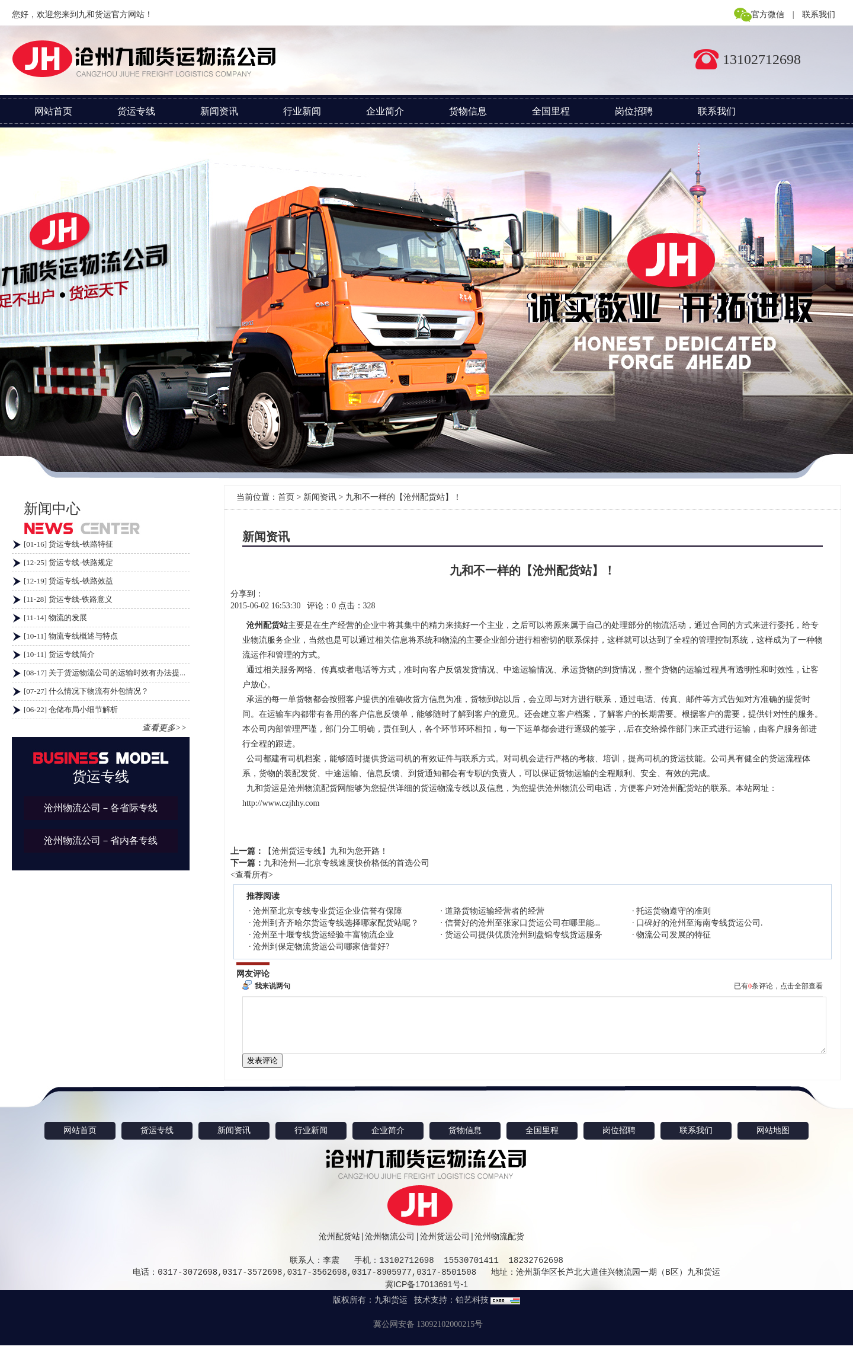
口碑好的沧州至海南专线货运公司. (699, 922)
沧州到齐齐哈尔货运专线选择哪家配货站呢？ (336, 922)
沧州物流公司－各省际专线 (101, 808)
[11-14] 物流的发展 (55, 617)
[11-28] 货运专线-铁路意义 (68, 599)
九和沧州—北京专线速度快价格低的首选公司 (346, 863)
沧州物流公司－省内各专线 (101, 840)
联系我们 (818, 14)
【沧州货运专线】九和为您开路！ (326, 851)
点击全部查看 (801, 986)
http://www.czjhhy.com (280, 803)
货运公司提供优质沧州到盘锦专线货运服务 (523, 934)
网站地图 (773, 1141)
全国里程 (551, 111)
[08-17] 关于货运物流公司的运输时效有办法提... (104, 672)
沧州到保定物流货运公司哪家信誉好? (321, 946)
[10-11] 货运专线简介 (59, 654)
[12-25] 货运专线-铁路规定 (68, 562)
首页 (286, 497)
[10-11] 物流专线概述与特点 (71, 635)
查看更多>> (164, 727)
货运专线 (136, 111)
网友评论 (253, 973)
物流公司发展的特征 (673, 934)
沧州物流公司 (390, 1247)
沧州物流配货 (499, 1247)
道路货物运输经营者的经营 (494, 911)
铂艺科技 (472, 1310)
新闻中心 (52, 508)
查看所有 (251, 874)
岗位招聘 (634, 111)
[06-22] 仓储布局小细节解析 (71, 709)
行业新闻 (302, 111)
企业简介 (385, 111)
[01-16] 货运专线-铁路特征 (68, 544)
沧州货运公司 (445, 1247)
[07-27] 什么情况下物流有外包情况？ (86, 691)
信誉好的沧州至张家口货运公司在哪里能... (523, 922)
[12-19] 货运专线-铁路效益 (68, 580)
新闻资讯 (219, 111)
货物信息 (468, 111)
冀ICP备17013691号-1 (426, 1295)
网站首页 (53, 111)
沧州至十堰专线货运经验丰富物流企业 (323, 934)
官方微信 (767, 14)
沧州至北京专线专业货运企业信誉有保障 (327, 911)
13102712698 (762, 59)
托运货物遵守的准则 (673, 911)
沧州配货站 (339, 1247)
